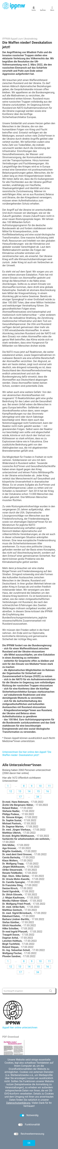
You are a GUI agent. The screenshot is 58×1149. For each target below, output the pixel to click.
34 (37, 777)
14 (29, 771)
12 (10, 771)
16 (47, 771)
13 (19, 771)
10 (40, 766)
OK (29, 1143)
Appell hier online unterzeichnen (19, 1008)
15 (38, 771)
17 (20, 777)
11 (49, 766)
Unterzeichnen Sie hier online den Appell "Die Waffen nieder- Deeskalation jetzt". (26, 734)
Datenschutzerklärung (18, 1102)
